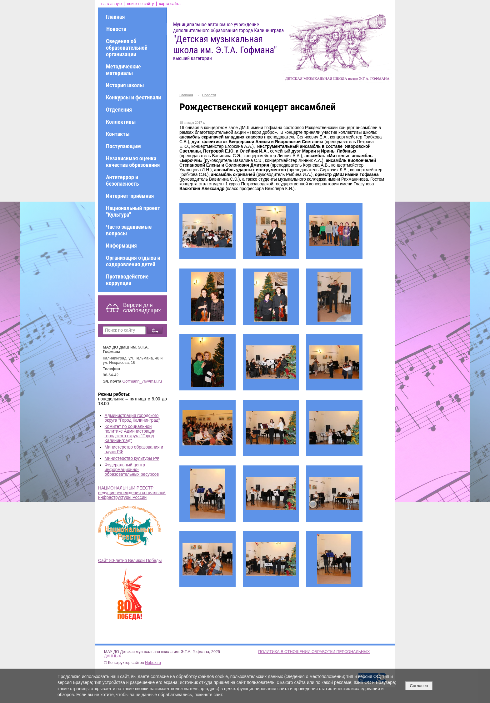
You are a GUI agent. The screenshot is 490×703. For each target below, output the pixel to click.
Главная (115, 16)
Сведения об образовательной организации (127, 48)
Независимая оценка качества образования (133, 161)
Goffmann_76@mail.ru (142, 381)
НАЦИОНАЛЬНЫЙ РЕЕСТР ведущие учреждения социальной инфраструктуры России (132, 493)
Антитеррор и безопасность (122, 180)
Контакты (118, 134)
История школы (125, 85)
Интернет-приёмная (130, 196)
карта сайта (170, 4)
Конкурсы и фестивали (133, 97)
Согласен (419, 685)
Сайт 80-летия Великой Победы (130, 560)
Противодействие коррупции (127, 279)
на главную (111, 4)
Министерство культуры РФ (132, 458)
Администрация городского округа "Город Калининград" (132, 418)
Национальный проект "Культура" (133, 211)
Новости (116, 29)
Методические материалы (123, 69)
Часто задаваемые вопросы (129, 230)
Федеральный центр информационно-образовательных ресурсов (132, 470)
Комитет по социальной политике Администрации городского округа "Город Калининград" (130, 433)
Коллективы (121, 121)
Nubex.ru (153, 662)
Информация (121, 245)
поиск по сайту (140, 4)
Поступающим (123, 146)
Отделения (119, 109)
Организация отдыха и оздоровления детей (133, 261)
